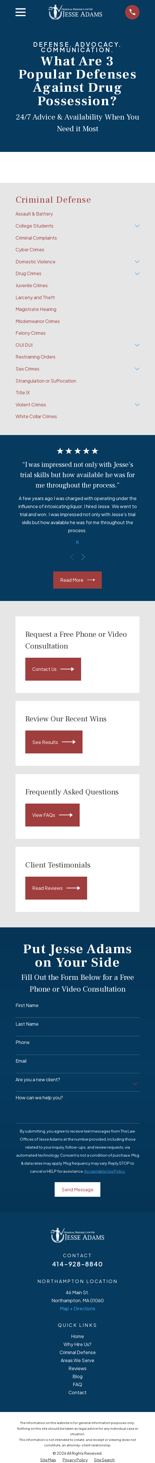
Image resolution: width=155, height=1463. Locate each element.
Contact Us (53, 669)
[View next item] (83, 557)
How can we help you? (39, 1097)
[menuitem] (77, 214)
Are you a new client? (38, 1079)
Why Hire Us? (77, 1344)
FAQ (77, 1384)
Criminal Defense (78, 1352)
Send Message (77, 1189)
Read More (77, 580)
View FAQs (52, 815)
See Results (54, 742)
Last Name (27, 1024)
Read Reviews (56, 888)
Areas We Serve (77, 1360)
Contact (77, 1392)
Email (21, 1061)
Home (77, 1336)
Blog (77, 1376)
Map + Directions (77, 1308)
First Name (27, 1005)
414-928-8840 (77, 1264)
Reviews (77, 1368)
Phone (23, 1042)
